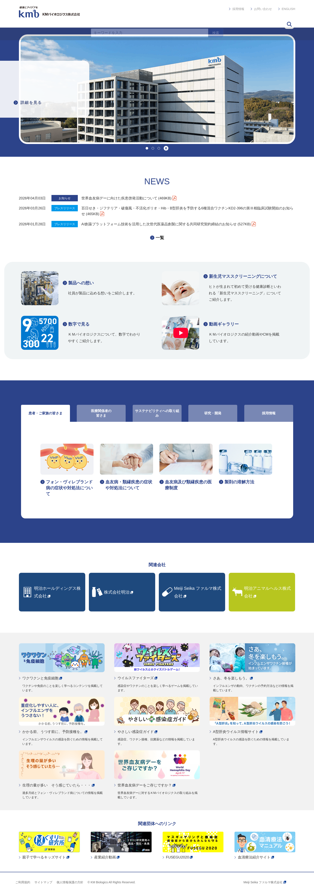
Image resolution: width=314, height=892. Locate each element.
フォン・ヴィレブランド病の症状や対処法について (69, 488)
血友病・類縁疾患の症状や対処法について (128, 485)
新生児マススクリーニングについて (243, 276)
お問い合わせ (263, 7)
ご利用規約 (22, 882)
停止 (166, 148)
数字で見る (79, 324)
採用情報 (239, 7)
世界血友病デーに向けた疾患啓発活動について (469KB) (128, 198)
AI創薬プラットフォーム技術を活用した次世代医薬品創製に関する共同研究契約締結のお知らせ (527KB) (168, 224)
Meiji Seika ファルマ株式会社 (264, 882)
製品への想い (81, 283)
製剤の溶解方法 (239, 482)
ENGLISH (288, 7)
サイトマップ (43, 882)
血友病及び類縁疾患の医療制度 (188, 485)
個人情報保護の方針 (70, 882)
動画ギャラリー (224, 324)
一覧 (160, 237)
